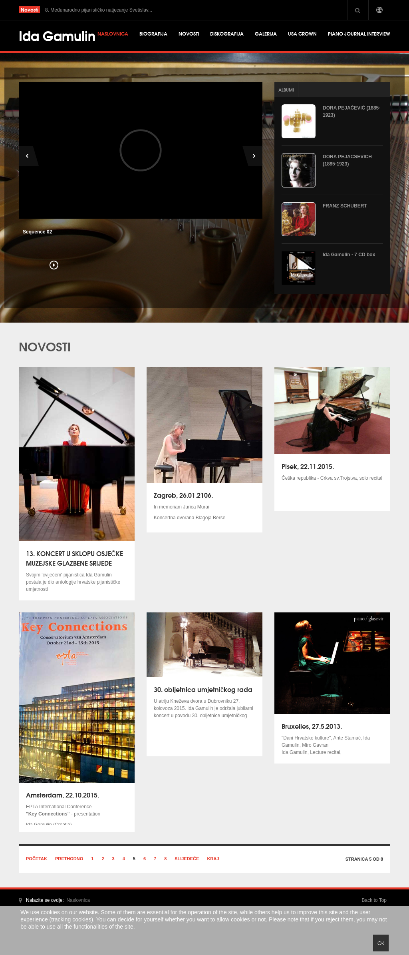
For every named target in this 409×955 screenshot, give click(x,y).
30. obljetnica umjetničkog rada (203, 689)
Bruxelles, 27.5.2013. (312, 726)
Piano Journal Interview (359, 33)
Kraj (213, 858)
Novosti (189, 33)
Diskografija (227, 33)
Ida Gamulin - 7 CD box (349, 254)
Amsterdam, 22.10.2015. (62, 794)
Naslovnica (112, 33)
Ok (380, 943)
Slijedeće (187, 858)
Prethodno (69, 858)
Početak (36, 858)
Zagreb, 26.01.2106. (183, 495)
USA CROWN (302, 33)
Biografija (153, 33)
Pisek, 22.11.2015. (308, 466)
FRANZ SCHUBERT (345, 206)
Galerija (266, 33)
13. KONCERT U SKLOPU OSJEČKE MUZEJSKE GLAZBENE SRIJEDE (74, 558)
